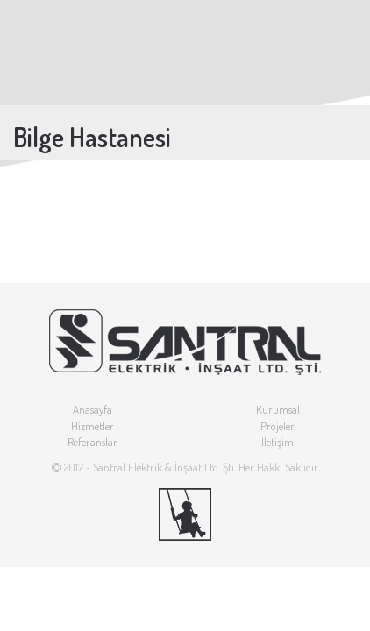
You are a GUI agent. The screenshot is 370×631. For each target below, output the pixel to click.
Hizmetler (92, 426)
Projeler (277, 426)
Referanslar (92, 442)
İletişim (277, 442)
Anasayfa (92, 409)
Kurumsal (278, 409)
